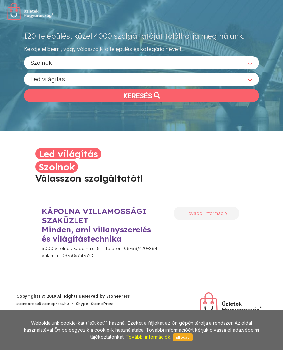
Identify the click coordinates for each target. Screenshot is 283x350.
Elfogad (183, 337)
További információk (148, 337)
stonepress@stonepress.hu (42, 303)
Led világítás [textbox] (47, 78)
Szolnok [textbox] (41, 62)
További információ (206, 213)
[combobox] (141, 62)
